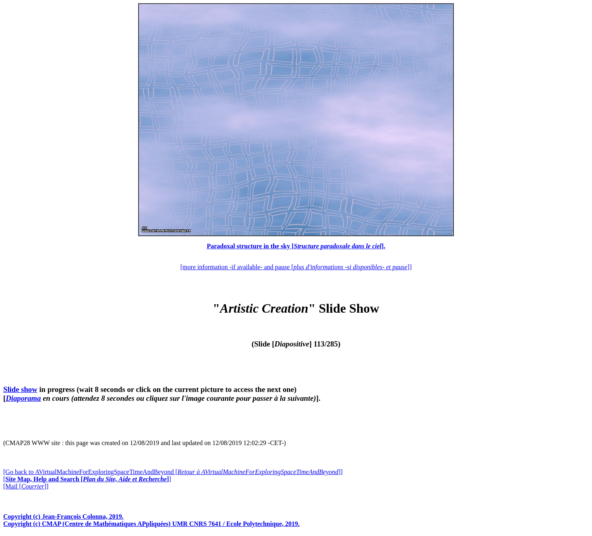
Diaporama (23, 398)
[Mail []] (25, 486)
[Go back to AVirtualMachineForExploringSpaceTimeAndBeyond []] (173, 471)
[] (87, 479)
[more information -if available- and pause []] (296, 267)
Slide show (20, 389)
